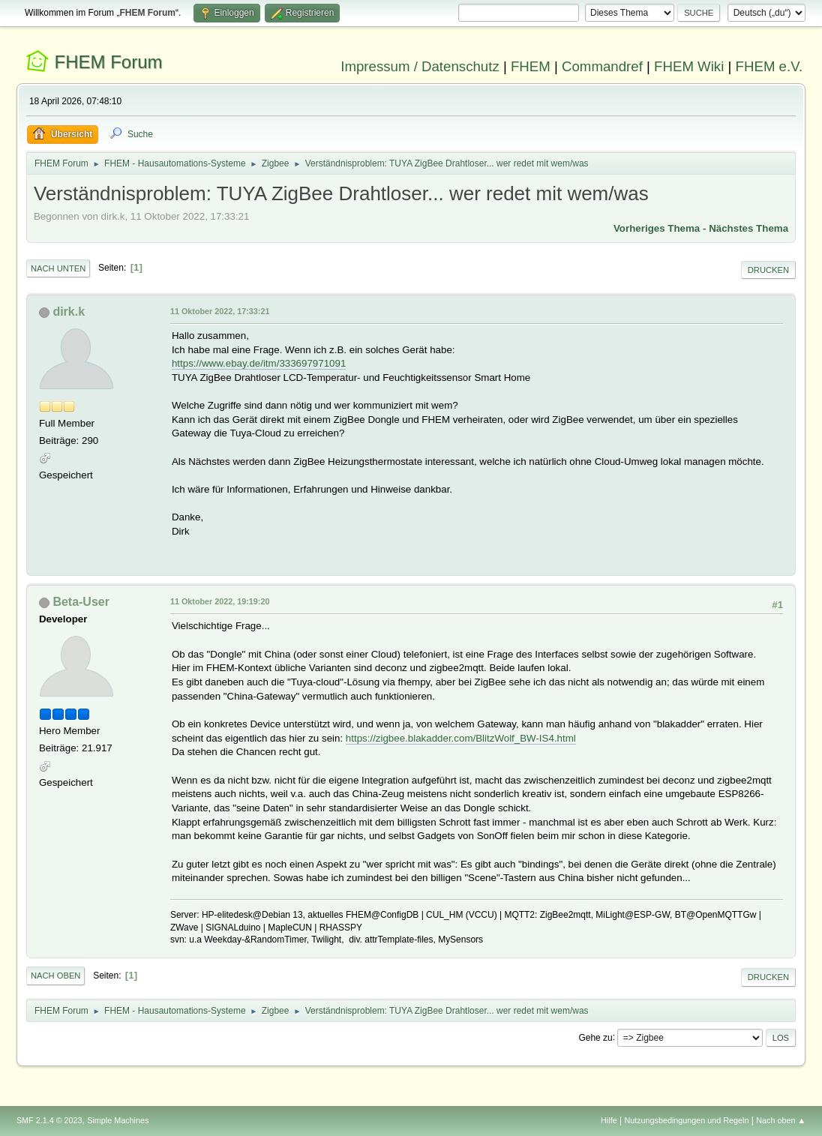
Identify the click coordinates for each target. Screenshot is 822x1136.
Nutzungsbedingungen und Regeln (686, 1120)
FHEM (530, 66)
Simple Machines (117, 1120)
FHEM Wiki (689, 66)
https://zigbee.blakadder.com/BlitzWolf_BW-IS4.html (461, 738)
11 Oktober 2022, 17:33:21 (219, 311)
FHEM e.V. (769, 66)
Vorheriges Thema (657, 228)
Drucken (768, 269)
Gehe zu (595, 1037)
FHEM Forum (109, 62)
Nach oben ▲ (781, 1120)
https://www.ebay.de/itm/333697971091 (259, 363)
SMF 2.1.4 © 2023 (49, 1120)
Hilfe (609, 1120)
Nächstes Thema (748, 228)
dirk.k (68, 311)
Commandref (602, 66)
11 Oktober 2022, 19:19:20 (219, 601)
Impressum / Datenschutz (420, 66)
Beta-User (81, 601)
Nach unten (58, 268)
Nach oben (56, 975)
